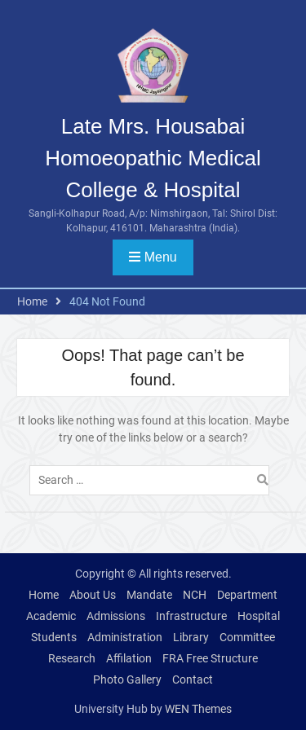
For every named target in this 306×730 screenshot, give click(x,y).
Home (44, 594)
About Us (92, 594)
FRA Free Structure (210, 658)
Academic (51, 615)
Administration (124, 637)
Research (71, 658)
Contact (192, 679)
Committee (247, 637)
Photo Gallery (127, 679)
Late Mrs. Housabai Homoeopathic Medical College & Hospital (152, 158)
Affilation (129, 658)
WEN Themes (198, 708)
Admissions (115, 615)
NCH (194, 594)
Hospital (258, 615)
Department (247, 594)
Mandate (149, 594)
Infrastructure (191, 615)
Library (191, 637)
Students (54, 637)
